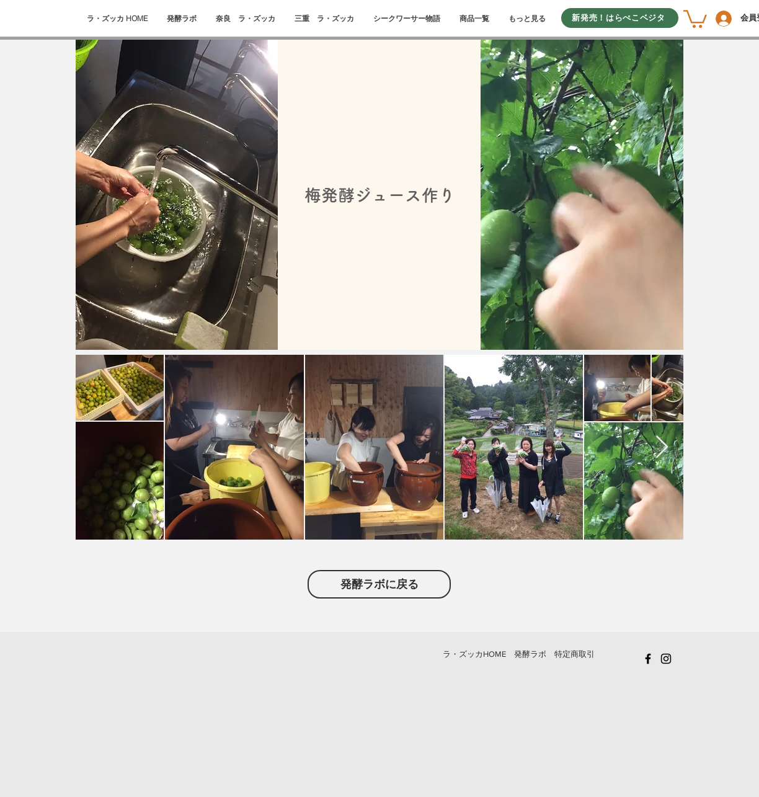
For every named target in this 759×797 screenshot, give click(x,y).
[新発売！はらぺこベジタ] (619, 18)
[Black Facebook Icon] (648, 659)
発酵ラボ (530, 654)
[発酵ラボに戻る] (379, 584)
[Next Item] (662, 447)
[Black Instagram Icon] (666, 659)
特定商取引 (574, 654)
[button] (695, 18)
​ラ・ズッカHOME (474, 654)
